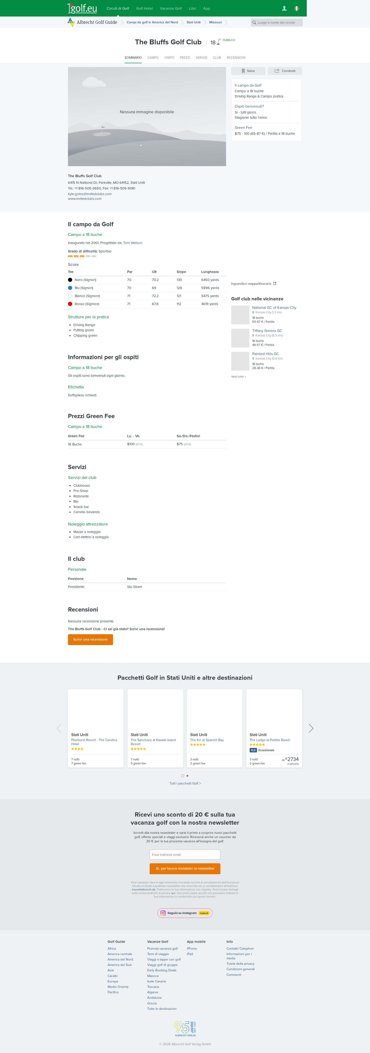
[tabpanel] (185, 729)
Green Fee (243, 127)
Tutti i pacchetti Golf (183, 782)
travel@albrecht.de (144, 887)
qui (173, 890)
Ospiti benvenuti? (249, 106)
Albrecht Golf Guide (97, 22)
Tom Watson (132, 242)
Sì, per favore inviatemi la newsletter (185, 866)
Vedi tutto (237, 377)
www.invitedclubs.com (84, 198)
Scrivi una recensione (90, 638)
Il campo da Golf (248, 85)
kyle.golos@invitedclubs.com (90, 194)
